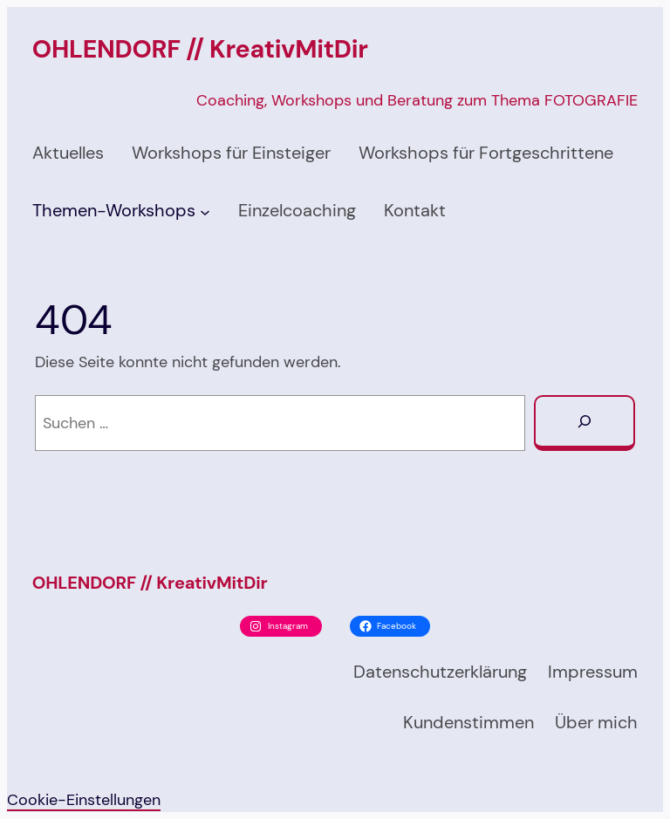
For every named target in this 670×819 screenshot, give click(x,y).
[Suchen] (584, 423)
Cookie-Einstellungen (84, 799)
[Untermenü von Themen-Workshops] (205, 211)
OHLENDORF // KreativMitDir (200, 49)
